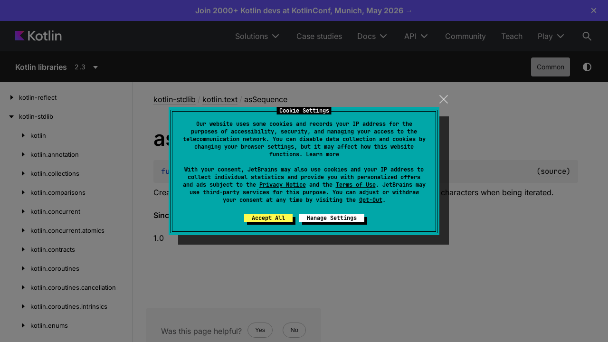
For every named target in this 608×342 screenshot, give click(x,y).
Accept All (268, 218)
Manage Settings (332, 218)
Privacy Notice (282, 185)
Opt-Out (370, 200)
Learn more (322, 154)
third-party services (236, 192)
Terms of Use (356, 185)
